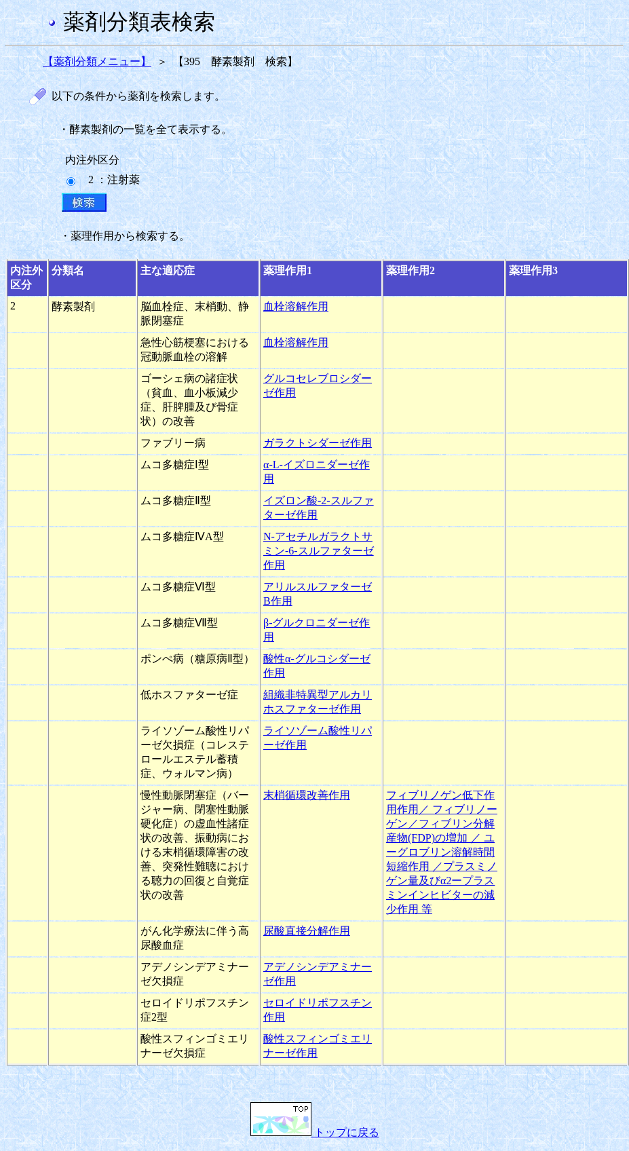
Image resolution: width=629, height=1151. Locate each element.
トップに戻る (314, 1132)
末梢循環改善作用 (306, 795)
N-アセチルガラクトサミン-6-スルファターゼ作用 (318, 551)
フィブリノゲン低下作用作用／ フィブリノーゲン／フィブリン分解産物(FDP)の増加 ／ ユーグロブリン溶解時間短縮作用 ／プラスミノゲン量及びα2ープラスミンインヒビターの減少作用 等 (441, 852)
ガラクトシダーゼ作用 (317, 443)
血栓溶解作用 (295, 306)
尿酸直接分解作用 (306, 931)
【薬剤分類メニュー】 (97, 61)
